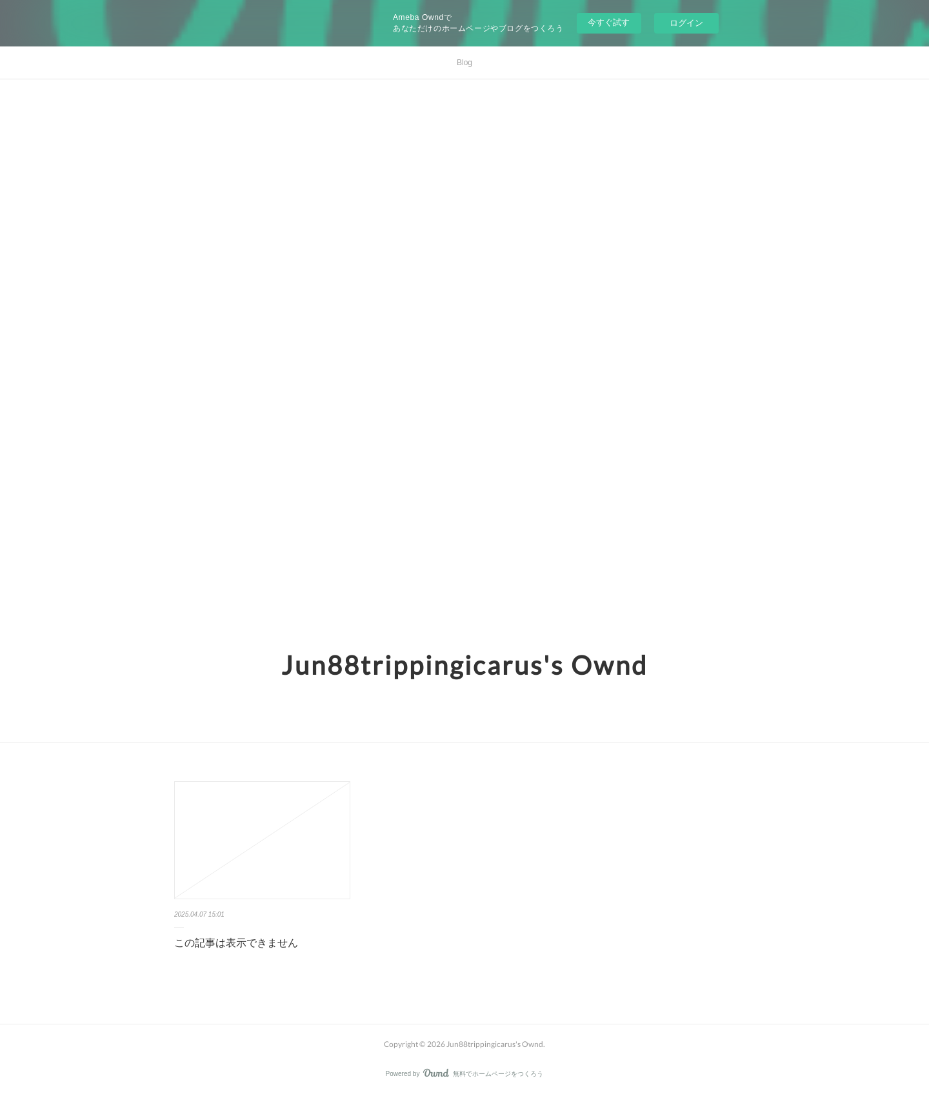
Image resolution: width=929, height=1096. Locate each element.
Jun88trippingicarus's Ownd (464, 665)
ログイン (686, 23)
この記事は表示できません (236, 942)
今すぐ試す (609, 22)
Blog (464, 62)
